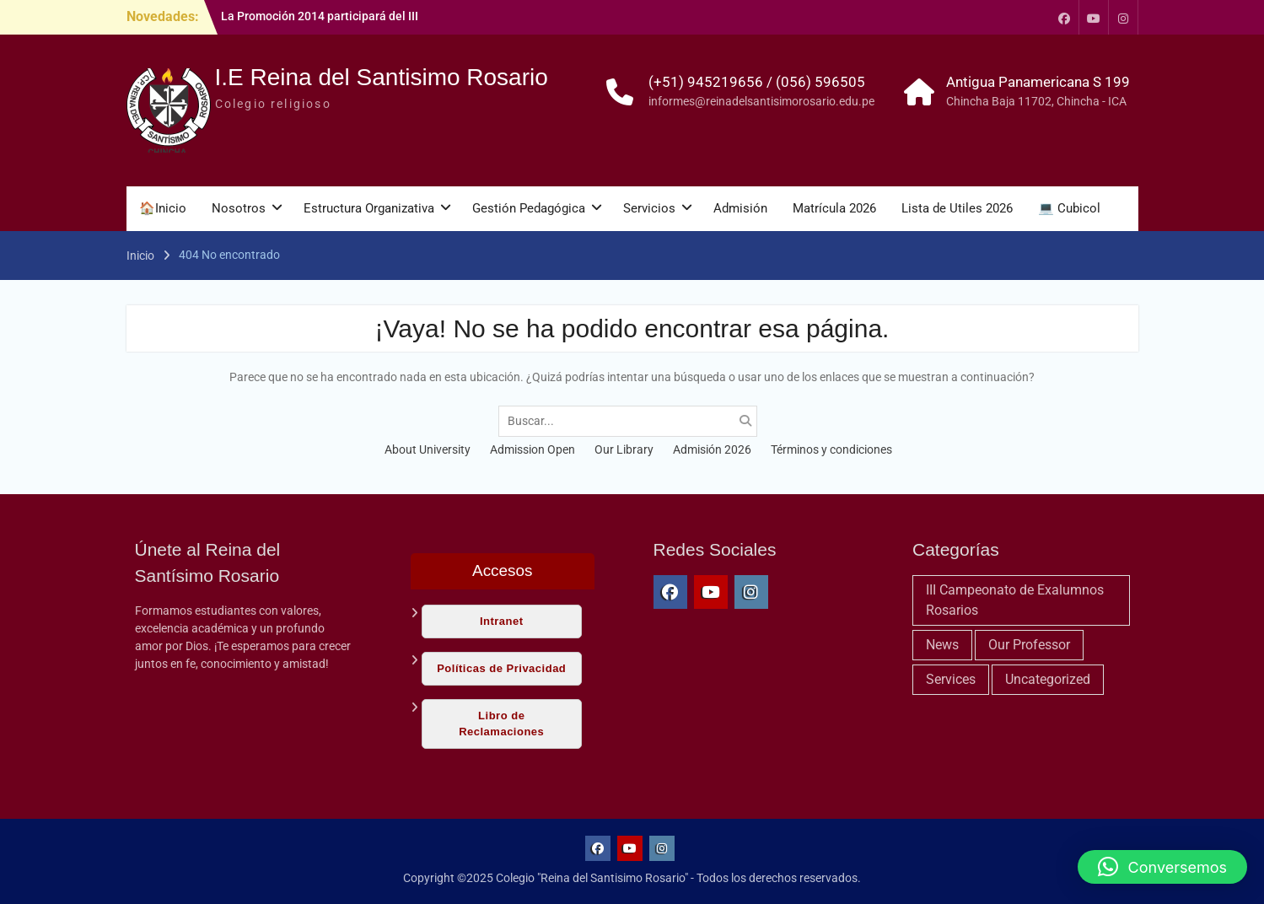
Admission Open (532, 449)
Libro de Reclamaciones (501, 723)
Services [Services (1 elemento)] (951, 679)
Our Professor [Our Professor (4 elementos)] (1029, 645)
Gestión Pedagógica (528, 208)
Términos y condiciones (831, 449)
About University (428, 449)
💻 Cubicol (1069, 208)
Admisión (740, 208)
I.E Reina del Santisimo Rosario (381, 77)
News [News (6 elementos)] (942, 645)
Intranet (502, 621)
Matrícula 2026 (834, 208)
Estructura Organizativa (369, 208)
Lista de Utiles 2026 (957, 208)
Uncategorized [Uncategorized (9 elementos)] (1047, 679)
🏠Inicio (162, 208)
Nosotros (239, 208)
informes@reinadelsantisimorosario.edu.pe (761, 101)
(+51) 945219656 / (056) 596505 (756, 81)
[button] (1162, 867)
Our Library (624, 449)
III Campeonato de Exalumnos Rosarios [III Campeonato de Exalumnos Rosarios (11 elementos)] (1015, 600)
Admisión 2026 (712, 449)
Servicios (649, 208)
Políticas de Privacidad (501, 668)
